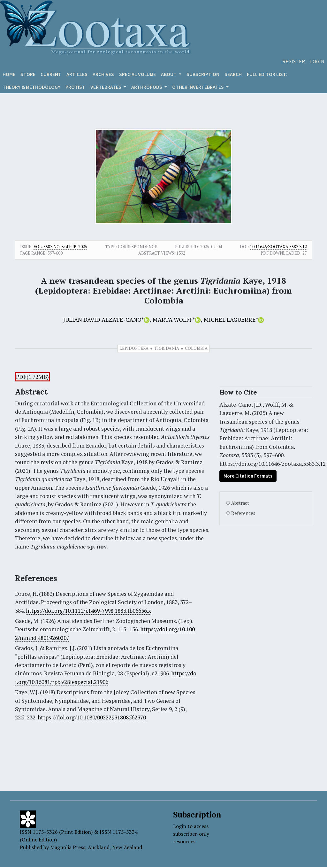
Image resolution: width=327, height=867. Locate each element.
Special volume (137, 74)
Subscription (202, 74)
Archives (103, 74)
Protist (75, 87)
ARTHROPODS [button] (147, 87)
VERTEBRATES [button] (106, 87)
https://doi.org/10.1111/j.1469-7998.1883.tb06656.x (88, 610)
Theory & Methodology (31, 87)
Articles (76, 74)
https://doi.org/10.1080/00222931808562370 (92, 717)
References (243, 513)
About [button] (169, 74)
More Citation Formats (248, 476)
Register (293, 61)
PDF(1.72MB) (32, 376)
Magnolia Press (67, 847)
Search (233, 74)
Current (51, 74)
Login (317, 61)
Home (9, 74)
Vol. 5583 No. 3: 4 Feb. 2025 (60, 246)
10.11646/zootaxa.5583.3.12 (278, 246)
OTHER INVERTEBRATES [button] (198, 87)
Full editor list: (267, 74)
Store (27, 74)
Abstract (240, 503)
